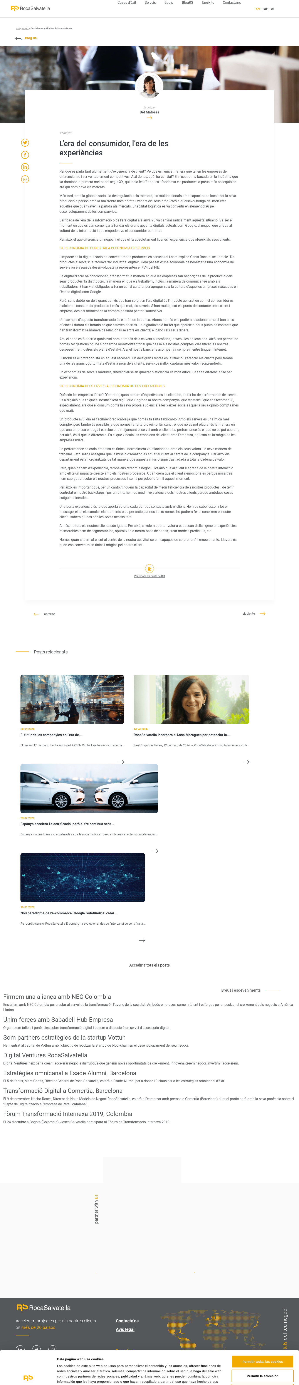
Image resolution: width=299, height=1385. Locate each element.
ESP (266, 8)
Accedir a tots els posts (149, 965)
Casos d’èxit (127, 2)
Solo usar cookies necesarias (263, 1356)
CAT (258, 8)
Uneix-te (208, 2)
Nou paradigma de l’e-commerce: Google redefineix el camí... (68, 913)
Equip (169, 2)
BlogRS (187, 2)
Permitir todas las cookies (262, 1328)
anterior (44, 614)
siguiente (254, 613)
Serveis (150, 2)
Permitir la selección (263, 1342)
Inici (18, 28)
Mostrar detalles (234, 1376)
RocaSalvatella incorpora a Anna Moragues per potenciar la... (182, 735)
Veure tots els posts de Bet (149, 576)
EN (272, 8)
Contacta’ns (232, 2)
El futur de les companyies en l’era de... (51, 735)
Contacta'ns (222, 1207)
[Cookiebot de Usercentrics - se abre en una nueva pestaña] (28, 1376)
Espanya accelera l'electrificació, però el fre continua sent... (67, 824)
